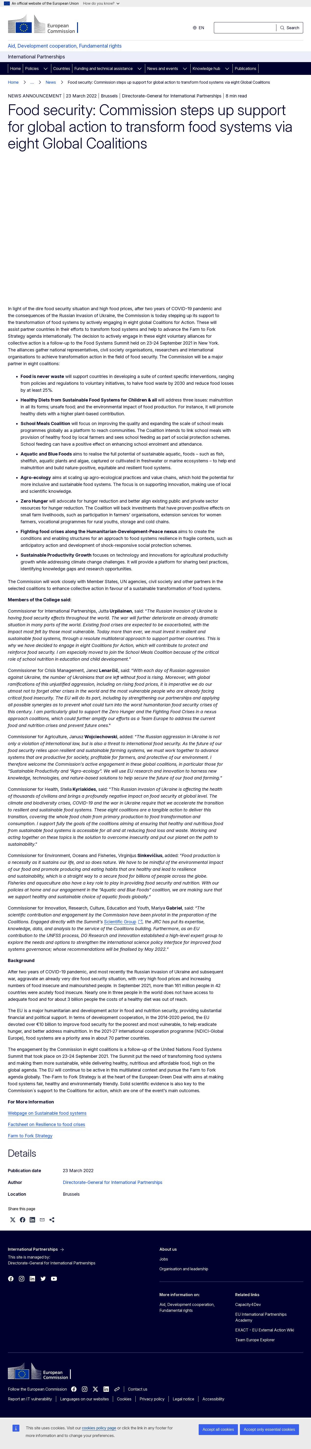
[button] (13, 1220)
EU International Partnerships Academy (261, 1317)
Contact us (137, 1389)
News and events (162, 68)
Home (15, 68)
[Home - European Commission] (47, 24)
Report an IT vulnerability (30, 1398)
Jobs (163, 1259)
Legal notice (183, 1398)
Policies (32, 68)
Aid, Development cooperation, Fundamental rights (65, 46)
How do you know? (101, 3)
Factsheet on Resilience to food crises (46, 1124)
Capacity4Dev (248, 1304)
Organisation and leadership (183, 1268)
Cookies (124, 1398)
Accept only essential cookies (269, 1429)
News (51, 82)
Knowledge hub (206, 68)
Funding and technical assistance (103, 68)
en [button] (198, 27)
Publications (245, 68)
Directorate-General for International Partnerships (112, 1182)
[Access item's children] (45, 68)
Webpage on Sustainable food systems (47, 1113)
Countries (61, 68)
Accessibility (213, 1398)
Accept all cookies (218, 1429)
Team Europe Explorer (255, 1339)
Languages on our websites (84, 1398)
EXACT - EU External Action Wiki (264, 1330)
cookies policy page (99, 1428)
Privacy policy (152, 1398)
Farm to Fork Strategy (30, 1135)
